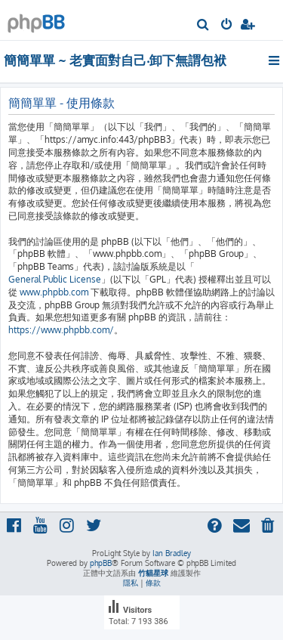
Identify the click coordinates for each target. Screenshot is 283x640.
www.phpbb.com (54, 292)
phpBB (101, 562)
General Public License (54, 279)
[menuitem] (203, 26)
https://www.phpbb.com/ (61, 329)
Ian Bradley (171, 553)
